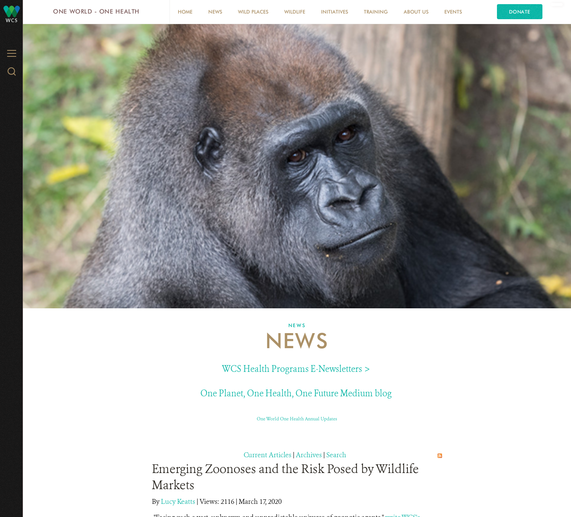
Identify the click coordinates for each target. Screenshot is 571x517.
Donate (519, 12)
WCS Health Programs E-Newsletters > (296, 369)
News (215, 12)
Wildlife (294, 12)
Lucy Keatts (179, 501)
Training (376, 12)
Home (185, 12)
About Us (416, 12)
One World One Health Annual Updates (297, 419)
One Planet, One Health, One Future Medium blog (296, 393)
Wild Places (253, 12)
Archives (309, 454)
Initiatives (334, 12)
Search (336, 454)
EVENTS (453, 12)
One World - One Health (96, 11)
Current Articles (267, 454)
